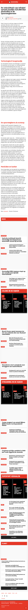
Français (3, 598)
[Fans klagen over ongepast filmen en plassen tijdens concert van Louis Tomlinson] (4, 279)
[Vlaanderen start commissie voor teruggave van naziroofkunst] (14, 355)
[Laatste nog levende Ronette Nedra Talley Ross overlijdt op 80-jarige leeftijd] (4, 246)
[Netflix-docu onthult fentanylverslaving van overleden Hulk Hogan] (19, 388)
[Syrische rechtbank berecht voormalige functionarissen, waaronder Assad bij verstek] (14, 229)
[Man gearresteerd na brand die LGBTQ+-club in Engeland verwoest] (4, 285)
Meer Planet (18, 588)
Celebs (3, 346)
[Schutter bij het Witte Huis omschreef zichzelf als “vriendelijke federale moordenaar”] (4, 251)
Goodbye (20, 603)
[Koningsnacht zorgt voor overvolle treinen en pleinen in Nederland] (4, 371)
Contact (3, 607)
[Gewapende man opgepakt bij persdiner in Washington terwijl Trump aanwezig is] (4, 462)
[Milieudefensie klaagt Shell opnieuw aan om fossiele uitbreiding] (3, 574)
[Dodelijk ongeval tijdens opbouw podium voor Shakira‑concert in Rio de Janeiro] (4, 468)
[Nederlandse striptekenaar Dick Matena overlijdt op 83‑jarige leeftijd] (4, 456)
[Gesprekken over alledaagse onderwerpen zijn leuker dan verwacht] (4, 532)
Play (6, 593)
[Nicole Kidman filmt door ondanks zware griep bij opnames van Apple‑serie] (4, 526)
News (3, 504)
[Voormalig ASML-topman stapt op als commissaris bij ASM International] (14, 262)
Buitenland (4, 235)
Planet (9, 593)
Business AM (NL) (5, 603)
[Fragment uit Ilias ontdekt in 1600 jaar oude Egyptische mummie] (14, 441)
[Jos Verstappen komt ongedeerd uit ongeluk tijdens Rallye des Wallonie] (4, 502)
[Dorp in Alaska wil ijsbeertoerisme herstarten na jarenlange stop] (14, 552)
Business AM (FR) (13, 603)
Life (16, 593)
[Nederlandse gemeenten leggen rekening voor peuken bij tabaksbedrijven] (3, 570)
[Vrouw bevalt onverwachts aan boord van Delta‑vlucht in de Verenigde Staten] (4, 520)
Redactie (11, 17)
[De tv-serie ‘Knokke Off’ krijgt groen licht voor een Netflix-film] (4, 508)
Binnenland (4, 341)
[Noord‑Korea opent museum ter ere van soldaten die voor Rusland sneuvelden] (14, 322)
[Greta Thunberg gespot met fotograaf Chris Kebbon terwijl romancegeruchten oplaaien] (4, 513)
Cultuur (3, 281)
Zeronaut (6, 211)
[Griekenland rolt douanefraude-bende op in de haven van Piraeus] (4, 376)
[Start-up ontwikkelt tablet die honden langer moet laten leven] (3, 584)
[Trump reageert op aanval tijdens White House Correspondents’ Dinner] (14, 413)
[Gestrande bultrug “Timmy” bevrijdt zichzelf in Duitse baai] (3, 579)
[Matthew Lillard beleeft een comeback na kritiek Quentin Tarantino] (4, 344)
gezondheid (4, 534)
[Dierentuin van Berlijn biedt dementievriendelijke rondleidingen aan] (3, 565)
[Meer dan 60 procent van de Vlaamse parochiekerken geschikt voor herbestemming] (4, 339)
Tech (13, 593)
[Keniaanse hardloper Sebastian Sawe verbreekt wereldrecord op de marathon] (4, 430)
